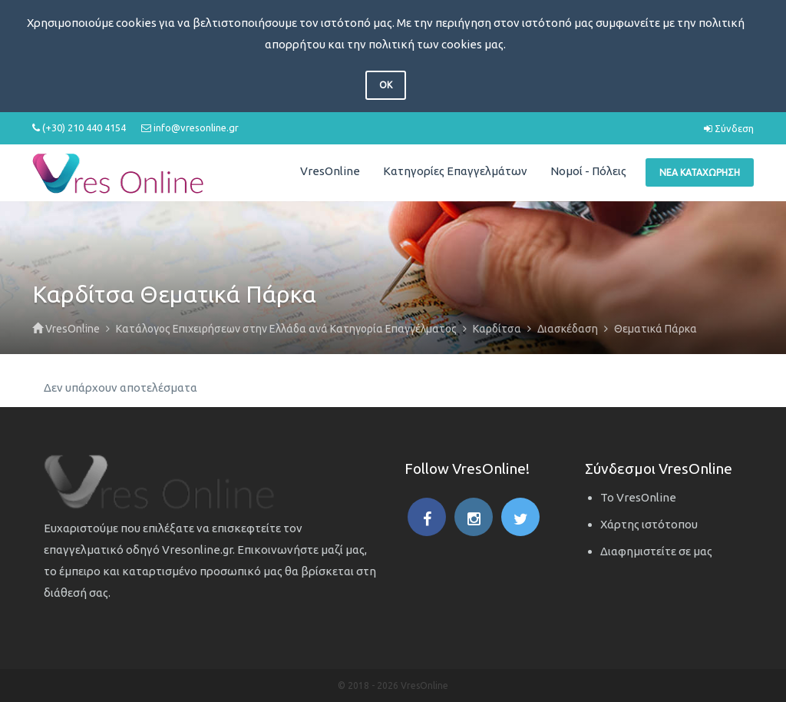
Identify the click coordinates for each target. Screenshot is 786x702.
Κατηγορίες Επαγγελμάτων (455, 170)
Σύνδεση (729, 128)
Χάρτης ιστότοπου (649, 524)
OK (385, 85)
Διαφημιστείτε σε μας (656, 551)
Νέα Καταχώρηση (699, 172)
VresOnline (330, 170)
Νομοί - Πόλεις (588, 170)
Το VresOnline (638, 497)
